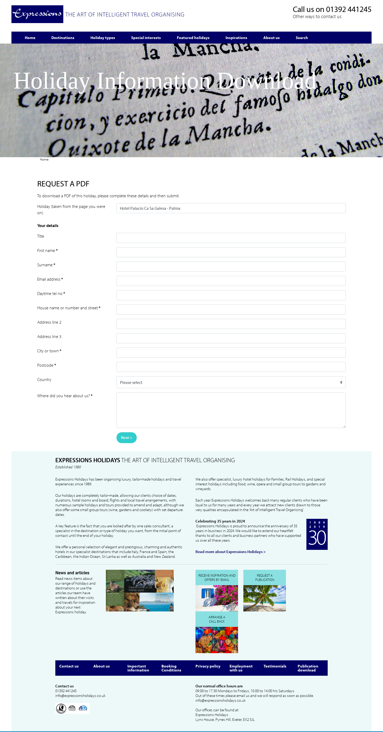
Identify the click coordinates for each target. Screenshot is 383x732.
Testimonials (275, 666)
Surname (46, 264)
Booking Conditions (171, 668)
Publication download (308, 668)
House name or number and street (69, 307)
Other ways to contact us (317, 16)
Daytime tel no (51, 293)
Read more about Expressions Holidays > (230, 551)
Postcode (46, 365)
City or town (49, 350)
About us (101, 666)
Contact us (69, 666)
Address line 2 (49, 322)
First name (47, 250)
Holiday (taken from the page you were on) (71, 209)
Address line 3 (49, 336)
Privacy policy (207, 666)
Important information (138, 668)
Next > (126, 437)
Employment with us (241, 668)
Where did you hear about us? (65, 395)
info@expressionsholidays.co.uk (80, 695)
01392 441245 (349, 9)
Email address (50, 279)
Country (44, 379)
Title (40, 236)
